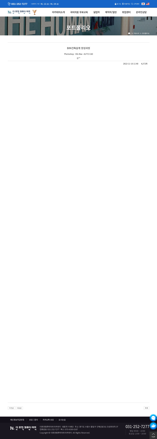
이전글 (11, 408)
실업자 (96, 12)
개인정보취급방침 (17, 419)
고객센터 (135, 3)
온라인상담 (141, 12)
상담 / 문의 (33, 419)
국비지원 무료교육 (79, 12)
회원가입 (124, 3)
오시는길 (62, 419)
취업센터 (126, 12)
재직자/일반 (111, 12)
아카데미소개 (58, 12)
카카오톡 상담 (48, 419)
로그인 (115, 3)
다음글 (19, 408)
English (147, 3)
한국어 (143, 3)
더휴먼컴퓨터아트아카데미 (19, 12)
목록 (146, 408)
